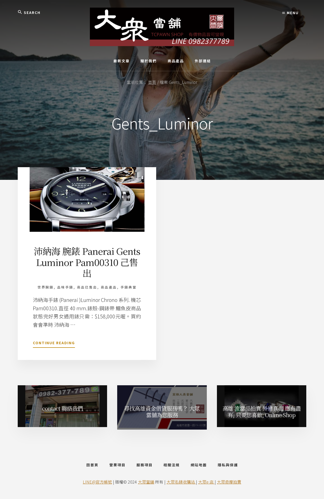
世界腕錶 (45, 287)
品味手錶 (65, 287)
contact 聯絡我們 (62, 408)
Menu (290, 12)
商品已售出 (87, 287)
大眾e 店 (206, 482)
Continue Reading (54, 344)
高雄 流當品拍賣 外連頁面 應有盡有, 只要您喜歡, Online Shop (261, 411)
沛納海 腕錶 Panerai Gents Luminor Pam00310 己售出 (87, 261)
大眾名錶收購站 (181, 482)
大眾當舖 (146, 482)
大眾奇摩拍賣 (229, 482)
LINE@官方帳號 (97, 482)
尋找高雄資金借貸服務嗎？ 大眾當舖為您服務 (162, 411)
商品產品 (109, 287)
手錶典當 (128, 287)
